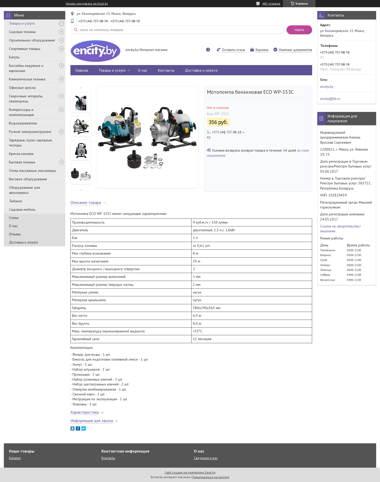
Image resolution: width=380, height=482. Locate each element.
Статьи (13, 217)
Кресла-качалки (21, 153)
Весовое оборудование (28, 179)
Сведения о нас (206, 458)
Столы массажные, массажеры (32, 170)
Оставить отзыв (233, 50)
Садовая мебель (22, 209)
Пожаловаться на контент (210, 477)
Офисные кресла (22, 87)
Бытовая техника (22, 162)
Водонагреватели (23, 123)
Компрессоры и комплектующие (21, 112)
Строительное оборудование (32, 40)
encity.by (326, 86)
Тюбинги (15, 201)
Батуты (14, 57)
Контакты (166, 70)
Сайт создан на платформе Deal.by (190, 472)
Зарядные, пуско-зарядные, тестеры (30, 143)
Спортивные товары (24, 48)
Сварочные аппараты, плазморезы (26, 98)
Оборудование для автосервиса (24, 190)
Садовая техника (22, 31)
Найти (299, 30)
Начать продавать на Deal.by (87, 3)
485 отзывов (271, 3)
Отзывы (15, 234)
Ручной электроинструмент (30, 131)
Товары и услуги (22, 23)
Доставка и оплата (23, 242)
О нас (13, 226)
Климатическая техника (27, 79)
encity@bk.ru (330, 98)
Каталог (15, 458)
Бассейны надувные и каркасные (26, 68)
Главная (82, 70)
